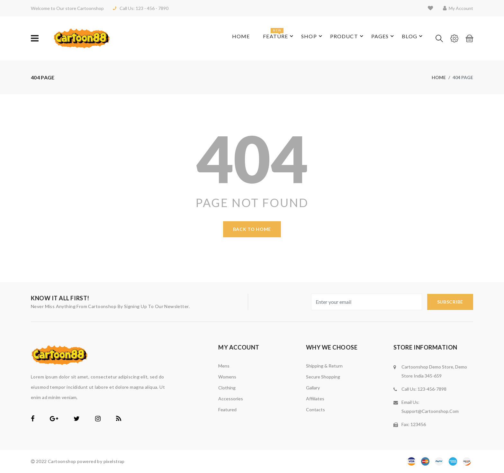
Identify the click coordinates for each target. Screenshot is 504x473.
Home (232, 38)
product (339, 38)
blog (407, 38)
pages (376, 38)
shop (302, 38)
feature (268, 34)
